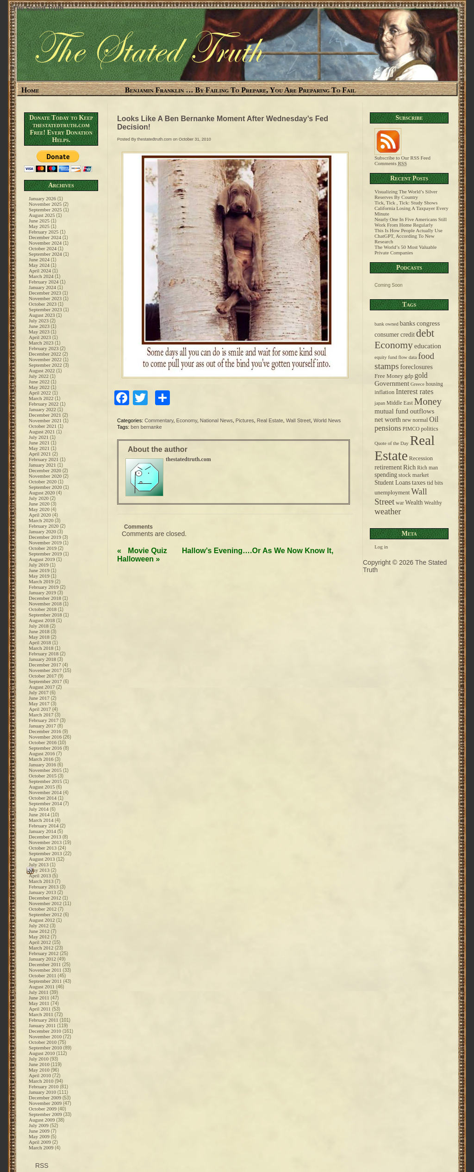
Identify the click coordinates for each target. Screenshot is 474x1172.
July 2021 (39, 437)
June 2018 (39, 631)
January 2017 (42, 725)
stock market (414, 475)
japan (379, 403)
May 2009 (39, 1136)
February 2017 (43, 720)
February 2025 (43, 231)
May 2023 (39, 331)
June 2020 (39, 503)
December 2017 (45, 664)
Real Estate (270, 420)
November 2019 (45, 542)
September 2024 (45, 254)
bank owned (386, 324)
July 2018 (39, 626)
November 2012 (45, 903)
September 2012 (45, 914)
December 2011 (45, 964)
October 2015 (42, 775)
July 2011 (39, 992)
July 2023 (39, 320)
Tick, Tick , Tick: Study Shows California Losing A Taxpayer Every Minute (411, 208)
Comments (390, 163)
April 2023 (40, 337)
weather (387, 511)
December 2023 (45, 293)
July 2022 (39, 376)
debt (425, 333)
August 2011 (42, 986)
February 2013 (43, 886)
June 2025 (39, 220)
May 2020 (39, 509)
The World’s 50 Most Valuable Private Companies (405, 249)
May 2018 (39, 637)
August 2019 (42, 559)
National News (216, 420)
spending (385, 474)
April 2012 (40, 942)
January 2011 (42, 1025)
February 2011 (43, 1020)
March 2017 (41, 714)
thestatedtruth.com (154, 139)
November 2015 (45, 770)
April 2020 (40, 515)
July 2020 (39, 498)
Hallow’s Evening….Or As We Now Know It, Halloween (225, 555)
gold (421, 375)
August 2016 (42, 753)
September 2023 (45, 309)
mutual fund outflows (404, 411)
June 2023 (39, 326)
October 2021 (42, 426)
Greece (417, 384)
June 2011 (39, 997)
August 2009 (42, 1120)
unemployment (392, 492)
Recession (421, 458)
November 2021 (45, 420)
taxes (419, 482)
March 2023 (41, 342)
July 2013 (39, 864)
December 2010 (45, 1031)
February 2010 (43, 1086)
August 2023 (42, 315)
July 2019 (39, 564)
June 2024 (39, 259)
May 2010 (39, 1070)
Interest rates (414, 391)
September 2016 (45, 748)
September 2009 (45, 1114)
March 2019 (41, 581)
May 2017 (39, 703)
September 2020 (45, 487)
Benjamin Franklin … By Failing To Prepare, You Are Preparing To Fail (240, 90)
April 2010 (40, 1075)
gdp (409, 376)
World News (327, 420)
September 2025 (45, 209)
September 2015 (45, 781)
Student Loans (392, 482)
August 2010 (42, 1053)
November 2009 (45, 1103)
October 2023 (42, 304)
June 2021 (39, 442)
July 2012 (39, 925)
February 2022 (43, 404)
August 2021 (42, 431)
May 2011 (39, 1003)
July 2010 (39, 1058)
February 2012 (43, 953)
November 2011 (45, 970)
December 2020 (45, 470)
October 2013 (42, 848)
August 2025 (42, 215)
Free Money (388, 376)
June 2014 (39, 814)
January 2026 (42, 198)
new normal (415, 420)
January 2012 (42, 959)
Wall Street (298, 420)
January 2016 (42, 764)
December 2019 (45, 537)
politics (429, 429)
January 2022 (42, 409)
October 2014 (42, 798)
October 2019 (42, 548)
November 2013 (45, 842)
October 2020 (42, 481)
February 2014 (43, 825)
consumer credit (394, 334)
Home (30, 90)
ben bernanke (146, 427)
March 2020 (41, 520)
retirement (388, 467)
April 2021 (40, 453)
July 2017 (39, 692)
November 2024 (45, 243)
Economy (186, 420)
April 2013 (40, 875)
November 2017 (45, 670)
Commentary (158, 420)
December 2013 (45, 836)
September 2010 (45, 1047)
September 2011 (45, 981)
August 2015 (42, 787)
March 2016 (41, 759)
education (427, 346)
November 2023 (45, 298)
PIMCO (410, 429)
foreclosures (416, 366)
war (400, 503)
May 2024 (39, 265)
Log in (381, 546)
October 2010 (42, 1042)
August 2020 (42, 492)
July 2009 (39, 1125)
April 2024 (40, 270)
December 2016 (45, 731)
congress (428, 323)
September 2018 (45, 614)
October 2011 (42, 975)
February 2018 (43, 653)
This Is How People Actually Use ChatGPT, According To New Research (408, 236)
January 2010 (42, 1092)
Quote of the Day (391, 443)
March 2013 (41, 881)
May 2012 (39, 936)
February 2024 (43, 281)
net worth (387, 419)
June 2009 (39, 1131)
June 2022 (39, 381)
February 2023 (43, 348)
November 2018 (45, 603)
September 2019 (45, 553)
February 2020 (43, 526)
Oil (433, 419)
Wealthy (433, 503)
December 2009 (45, 1097)
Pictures (245, 420)
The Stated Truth (37, 8)
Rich (409, 467)
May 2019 (39, 576)
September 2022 (45, 365)
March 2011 (41, 1014)
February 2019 (43, 587)
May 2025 (39, 226)
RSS (41, 1165)
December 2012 (45, 898)
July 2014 (39, 809)
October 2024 (42, 248)
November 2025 (45, 204)
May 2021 (39, 448)
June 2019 (39, 570)
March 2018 (41, 648)
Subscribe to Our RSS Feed (402, 155)
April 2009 (40, 1142)
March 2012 (41, 947)
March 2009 (41, 1147)
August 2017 (42, 687)
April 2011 (40, 1009)
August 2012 (42, 920)
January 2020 (42, 531)
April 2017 (40, 709)
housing (434, 384)
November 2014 (45, 792)
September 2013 (45, 853)
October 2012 (42, 909)
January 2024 (42, 287)
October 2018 (42, 609)
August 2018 (42, 620)
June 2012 (39, 931)
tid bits (435, 483)
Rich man (427, 468)
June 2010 (39, 1064)
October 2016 (42, 742)
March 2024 (41, 276)
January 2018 (42, 659)
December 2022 (45, 354)
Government (391, 383)
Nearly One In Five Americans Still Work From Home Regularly (410, 222)
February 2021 (43, 459)
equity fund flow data (395, 357)
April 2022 (40, 392)
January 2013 (42, 892)
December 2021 (45, 415)
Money (428, 401)
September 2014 (45, 803)
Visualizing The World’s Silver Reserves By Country (405, 194)
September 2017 (45, 681)
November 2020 (45, 476)
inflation (384, 392)
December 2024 (45, 237)
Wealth (414, 502)
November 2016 (45, 737)
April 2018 (40, 642)
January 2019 (42, 592)
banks (408, 323)
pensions (387, 428)
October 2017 (42, 676)
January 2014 (42, 831)
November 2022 (45, 359)
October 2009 (42, 1108)
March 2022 (41, 398)
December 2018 (45, 598)
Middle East (400, 403)
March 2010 (41, 1081)
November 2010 (45, 1036)
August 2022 (42, 370)
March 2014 (41, 820)
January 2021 (42, 465)
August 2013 (42, 859)
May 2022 (39, 387)
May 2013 (39, 870)
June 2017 (39, 698)
